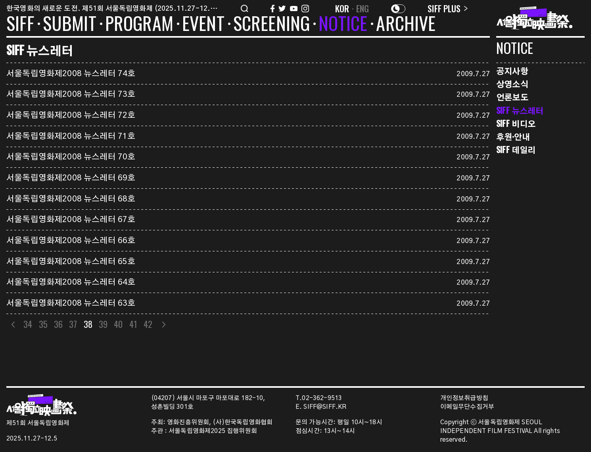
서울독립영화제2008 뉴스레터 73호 (70, 94)
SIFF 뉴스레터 (519, 110)
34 (27, 324)
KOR (342, 8)
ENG (362, 8)
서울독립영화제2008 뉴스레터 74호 (70, 74)
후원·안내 (513, 137)
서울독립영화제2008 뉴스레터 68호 (70, 199)
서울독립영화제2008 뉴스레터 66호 (70, 241)
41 (133, 324)
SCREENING (271, 24)
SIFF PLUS (448, 8)
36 (58, 324)
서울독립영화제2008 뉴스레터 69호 (70, 178)
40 (118, 324)
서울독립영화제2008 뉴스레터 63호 (70, 303)
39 (103, 324)
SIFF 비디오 (515, 123)
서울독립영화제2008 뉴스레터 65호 (70, 262)
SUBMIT (69, 24)
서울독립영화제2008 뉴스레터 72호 (70, 115)
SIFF (20, 24)
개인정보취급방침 (464, 398)
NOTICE (343, 24)
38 (88, 324)
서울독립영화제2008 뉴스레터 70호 (70, 157)
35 (43, 324)
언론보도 (512, 97)
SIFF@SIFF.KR (324, 407)
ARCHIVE (406, 24)
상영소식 (512, 84)
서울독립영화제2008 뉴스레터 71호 (70, 136)
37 (73, 324)
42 (148, 324)
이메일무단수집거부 (467, 407)
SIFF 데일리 (515, 150)
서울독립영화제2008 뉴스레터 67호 (70, 220)
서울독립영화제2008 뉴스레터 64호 (70, 282)
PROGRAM (139, 24)
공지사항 (512, 71)
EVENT (203, 24)
